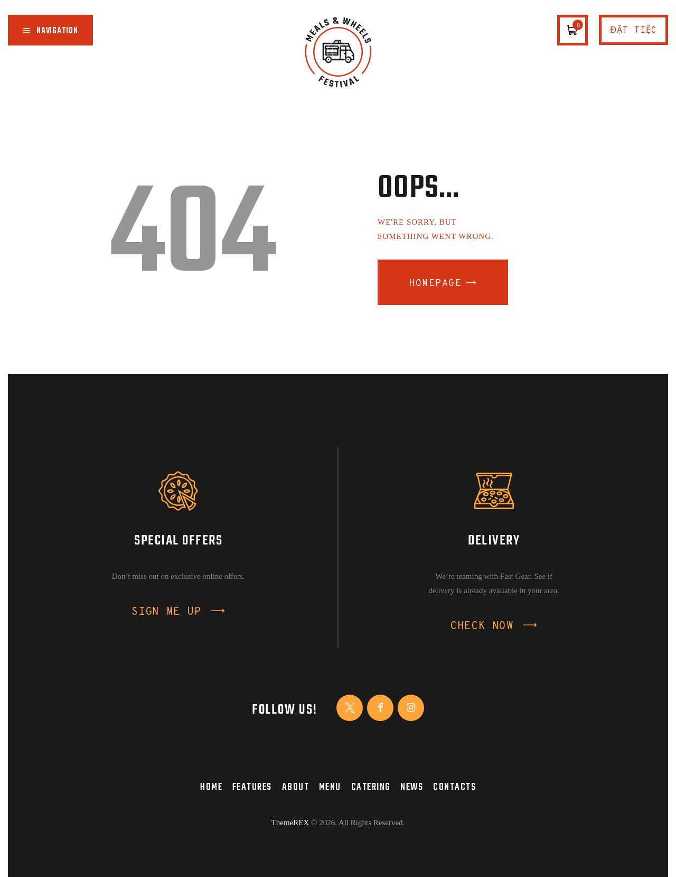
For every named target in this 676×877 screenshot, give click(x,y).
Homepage (435, 284)
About (295, 787)
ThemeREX (290, 822)
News (411, 787)
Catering (371, 787)
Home (211, 787)
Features (252, 787)
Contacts (454, 787)
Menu (330, 787)
